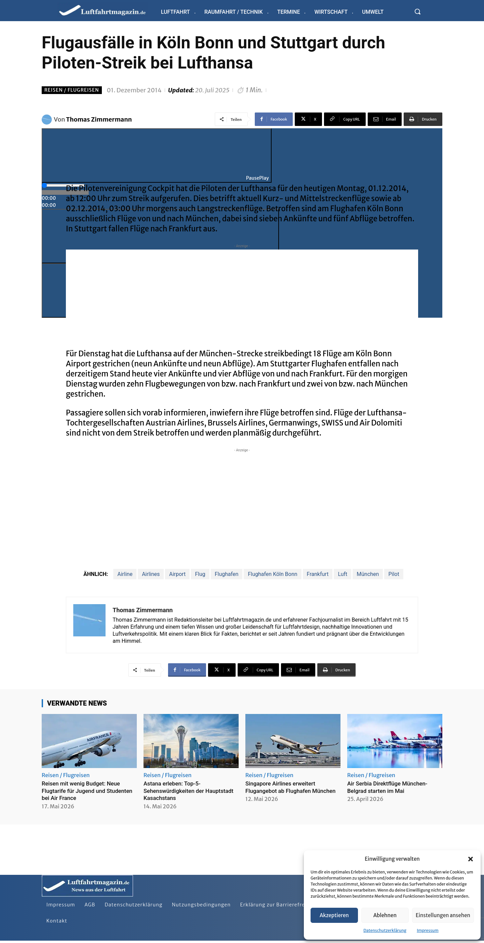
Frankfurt (318, 574)
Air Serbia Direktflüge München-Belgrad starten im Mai (390, 787)
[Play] (157, 155)
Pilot (393, 574)
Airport (177, 574)
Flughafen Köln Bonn (272, 574)
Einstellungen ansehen (443, 915)
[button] (470, 859)
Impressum (428, 930)
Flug (200, 574)
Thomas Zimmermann (99, 119)
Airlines (151, 574)
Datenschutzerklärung (384, 930)
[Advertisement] (242, 297)
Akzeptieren (334, 915)
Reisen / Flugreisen (72, 90)
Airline (124, 574)
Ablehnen (385, 915)
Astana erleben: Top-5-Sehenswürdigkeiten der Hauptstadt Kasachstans (177, 790)
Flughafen (227, 574)
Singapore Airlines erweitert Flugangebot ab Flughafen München (283, 790)
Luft (342, 574)
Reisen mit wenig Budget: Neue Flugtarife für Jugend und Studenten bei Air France (84, 790)
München (368, 574)
